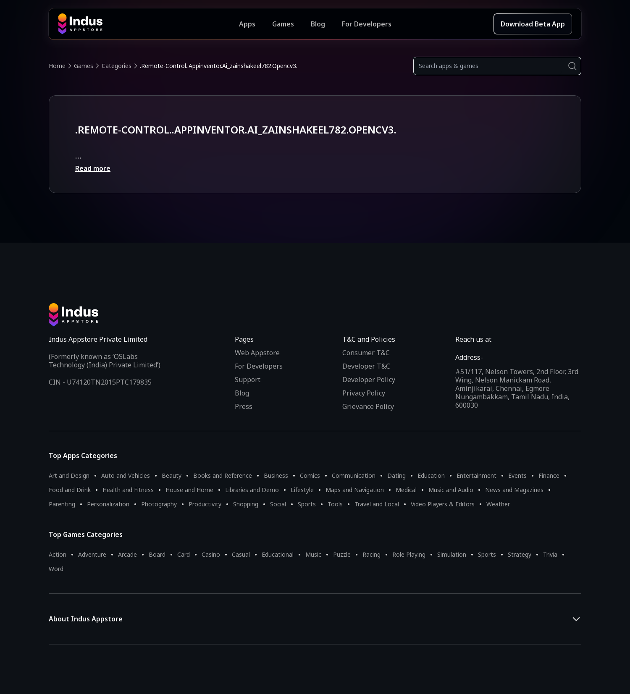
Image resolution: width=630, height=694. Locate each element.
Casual (241, 554)
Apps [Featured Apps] (247, 24)
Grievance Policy (368, 406)
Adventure (92, 554)
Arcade (127, 554)
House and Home (189, 490)
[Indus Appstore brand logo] (148, 23)
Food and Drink (70, 490)
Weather (498, 504)
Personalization (108, 504)
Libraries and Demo (252, 490)
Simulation (451, 554)
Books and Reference (222, 475)
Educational (278, 554)
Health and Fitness (128, 490)
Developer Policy (368, 379)
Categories (116, 66)
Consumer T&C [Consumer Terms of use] (366, 352)
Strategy (519, 554)
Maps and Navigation (355, 490)
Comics (310, 475)
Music (313, 554)
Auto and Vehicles (125, 475)
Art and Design (69, 475)
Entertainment (476, 475)
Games (83, 66)
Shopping (245, 504)
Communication (353, 475)
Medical (406, 490)
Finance (548, 475)
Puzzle (342, 554)
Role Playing (408, 554)
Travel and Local (376, 504)
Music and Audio (450, 490)
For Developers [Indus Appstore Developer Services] (366, 24)
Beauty (171, 475)
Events (517, 475)
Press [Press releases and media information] (243, 406)
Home (57, 66)
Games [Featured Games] (283, 24)
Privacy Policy (363, 393)
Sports (307, 504)
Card (183, 554)
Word (56, 569)
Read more (92, 168)
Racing (371, 554)
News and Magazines (514, 490)
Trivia (550, 554)
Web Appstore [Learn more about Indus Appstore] (257, 352)
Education (431, 475)
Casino (211, 554)
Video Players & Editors (443, 504)
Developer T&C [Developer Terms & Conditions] (366, 366)
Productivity (205, 504)
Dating (396, 475)
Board (157, 554)
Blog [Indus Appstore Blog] (318, 24)
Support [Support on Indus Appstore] (247, 379)
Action (57, 554)
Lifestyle (302, 490)
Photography (159, 504)
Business (276, 475)
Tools (335, 504)
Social (278, 504)
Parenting (62, 504)
